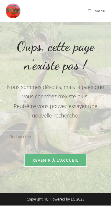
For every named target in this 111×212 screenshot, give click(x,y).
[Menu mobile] (96, 11)
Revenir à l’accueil (55, 160)
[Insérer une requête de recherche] (56, 136)
